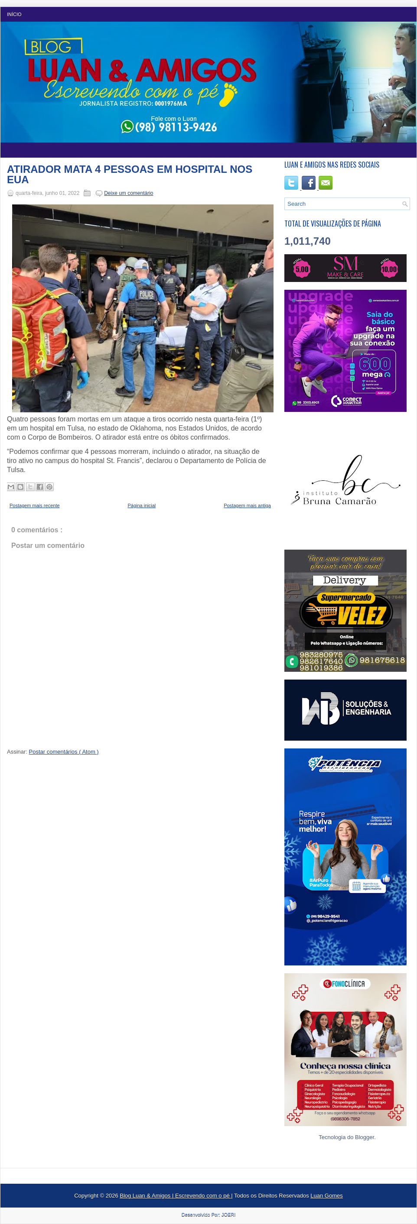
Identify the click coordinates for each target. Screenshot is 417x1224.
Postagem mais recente (35, 505)
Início (14, 14)
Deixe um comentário (128, 193)
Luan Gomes (326, 1195)
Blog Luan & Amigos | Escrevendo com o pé (175, 1195)
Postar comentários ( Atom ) (64, 751)
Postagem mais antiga (247, 505)
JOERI (228, 1214)
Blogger (364, 1137)
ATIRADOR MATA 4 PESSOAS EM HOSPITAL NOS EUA (129, 174)
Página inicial (141, 505)
